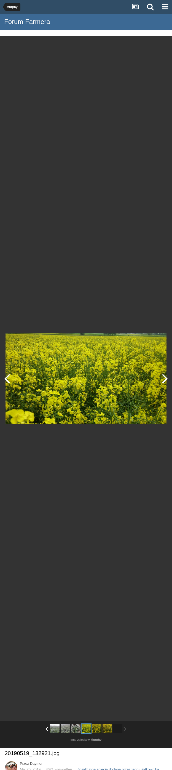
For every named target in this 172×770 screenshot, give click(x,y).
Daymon (36, 763)
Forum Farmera (27, 21)
